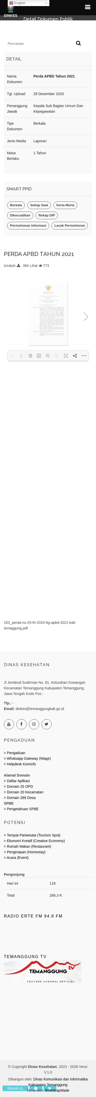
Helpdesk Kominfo (21, 764)
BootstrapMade (57, 1090)
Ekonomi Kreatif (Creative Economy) (36, 841)
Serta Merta (65, 205)
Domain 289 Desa (21, 798)
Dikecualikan (20, 215)
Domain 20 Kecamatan (25, 792)
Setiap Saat (39, 205)
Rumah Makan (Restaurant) (29, 846)
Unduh (12, 266)
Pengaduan (15, 753)
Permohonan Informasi (28, 225)
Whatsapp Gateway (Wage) (28, 758)
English (17, 3)
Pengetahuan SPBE (23, 809)
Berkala (16, 205)
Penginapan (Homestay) (26, 852)
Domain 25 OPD (20, 786)
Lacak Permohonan (69, 225)
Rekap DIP (46, 215)
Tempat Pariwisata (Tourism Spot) (33, 835)
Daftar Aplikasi (18, 781)
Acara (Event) (18, 858)
